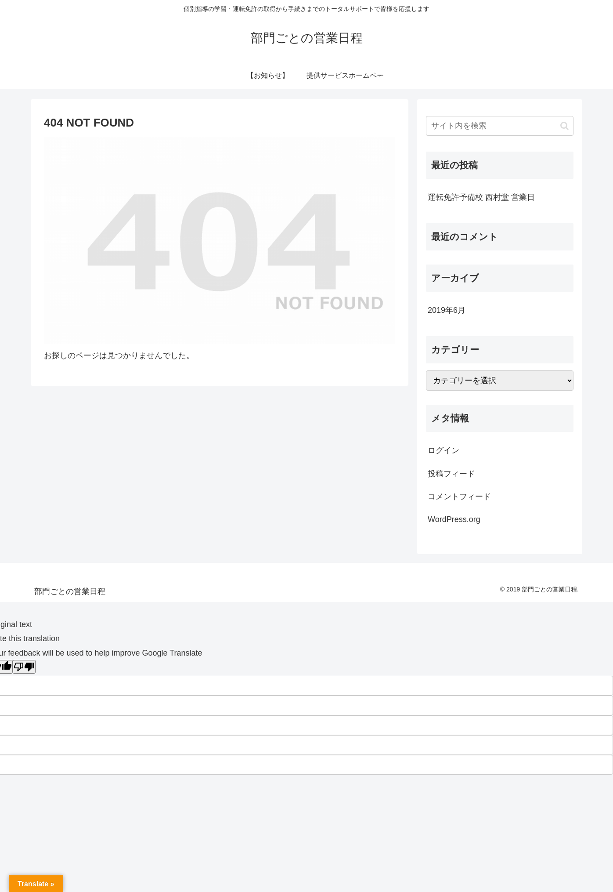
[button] (564, 126)
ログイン (443, 450)
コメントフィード (459, 496)
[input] (499, 126)
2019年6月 (446, 310)
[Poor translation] (24, 667)
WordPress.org (454, 519)
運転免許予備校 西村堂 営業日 (481, 197)
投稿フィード (451, 473)
